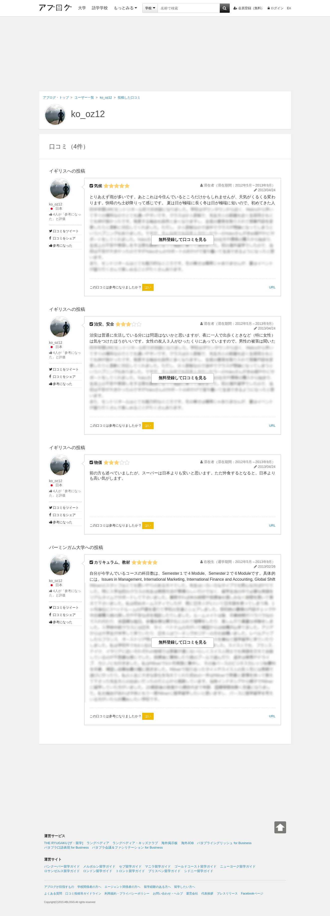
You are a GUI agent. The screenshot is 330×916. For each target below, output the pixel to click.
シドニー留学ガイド (198, 871)
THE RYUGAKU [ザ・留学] (63, 843)
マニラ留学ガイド (158, 866)
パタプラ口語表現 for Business (66, 847)
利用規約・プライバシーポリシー (127, 893)
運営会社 (192, 893)
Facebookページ (252, 893)
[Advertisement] (165, 54)
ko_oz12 (88, 114)
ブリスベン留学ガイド (164, 871)
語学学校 (100, 8)
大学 (82, 8)
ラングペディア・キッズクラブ (135, 843)
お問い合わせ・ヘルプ (168, 893)
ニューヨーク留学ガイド (238, 866)
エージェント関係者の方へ (122, 887)
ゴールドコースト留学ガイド (195, 866)
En (289, 8)
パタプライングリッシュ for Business (224, 843)
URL (272, 287)
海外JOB (187, 843)
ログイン (276, 8)
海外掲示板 (169, 843)
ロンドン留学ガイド (97, 871)
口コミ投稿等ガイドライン (83, 893)
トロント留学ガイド (130, 871)
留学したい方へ (184, 887)
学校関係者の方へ (89, 887)
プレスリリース (227, 893)
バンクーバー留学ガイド (62, 866)
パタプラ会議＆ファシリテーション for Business (127, 847)
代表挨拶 (207, 893)
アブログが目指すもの (59, 887)
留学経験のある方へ (157, 887)
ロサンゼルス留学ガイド (62, 871)
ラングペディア (98, 843)
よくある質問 (53, 893)
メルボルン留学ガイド (99, 866)
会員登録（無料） (248, 8)
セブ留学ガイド (130, 866)
